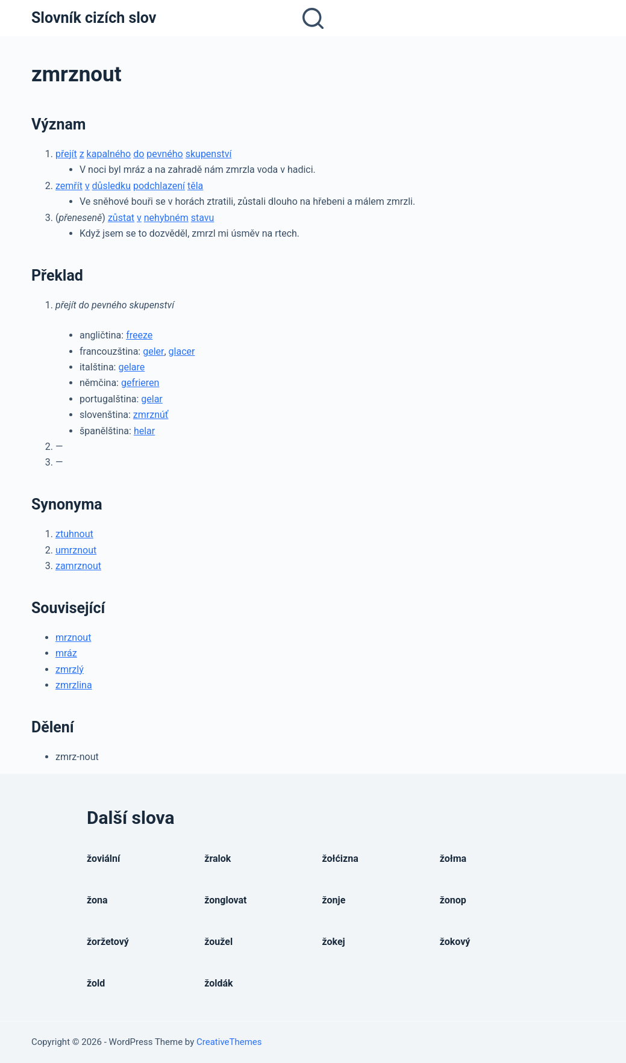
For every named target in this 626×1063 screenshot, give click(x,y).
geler (153, 351)
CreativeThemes (229, 1042)
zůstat (121, 217)
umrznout (75, 550)
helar (144, 431)
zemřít (69, 186)
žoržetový (108, 941)
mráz (66, 653)
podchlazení (159, 186)
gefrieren (140, 382)
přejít (66, 154)
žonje (334, 900)
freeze (139, 335)
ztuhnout (74, 534)
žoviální (103, 858)
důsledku (111, 186)
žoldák (218, 983)
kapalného (109, 154)
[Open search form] (313, 18)
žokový (455, 941)
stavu (202, 217)
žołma (453, 858)
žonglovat (225, 900)
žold (96, 983)
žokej (333, 941)
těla (195, 186)
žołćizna (340, 858)
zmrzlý (69, 669)
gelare (131, 367)
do (138, 154)
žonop (453, 900)
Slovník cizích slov (93, 17)
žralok (217, 858)
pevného (164, 154)
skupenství (209, 154)
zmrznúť (151, 414)
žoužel (218, 941)
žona (97, 900)
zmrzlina (73, 685)
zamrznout (78, 566)
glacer (182, 351)
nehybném (166, 217)
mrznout (73, 637)
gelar (151, 399)
